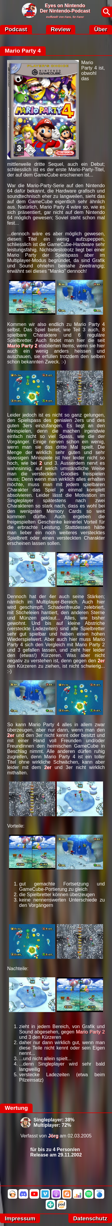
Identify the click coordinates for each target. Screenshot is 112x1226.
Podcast (16, 29)
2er (101, 660)
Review (60, 29)
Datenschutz (90, 1218)
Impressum (20, 1218)
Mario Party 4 (23, 51)
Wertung (16, 1108)
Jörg (53, 1135)
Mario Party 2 (22, 345)
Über (100, 29)
